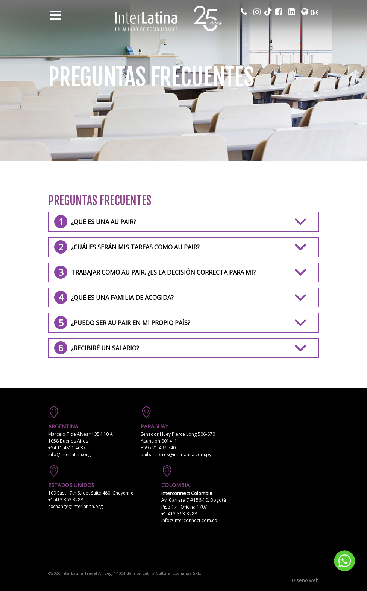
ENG (315, 12)
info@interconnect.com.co (189, 520)
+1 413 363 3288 (65, 499)
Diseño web (305, 580)
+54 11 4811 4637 (67, 447)
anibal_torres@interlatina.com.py (176, 454)
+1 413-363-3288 (179, 513)
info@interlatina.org (69, 454)
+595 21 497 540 (158, 447)
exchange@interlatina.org (75, 506)
